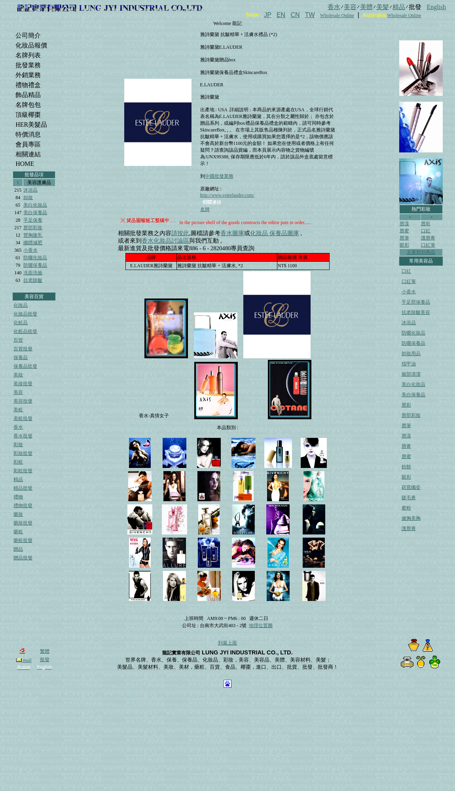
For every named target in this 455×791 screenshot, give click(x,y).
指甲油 (409, 364)
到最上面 (227, 643)
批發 (44, 659)
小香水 (30, 250)
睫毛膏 (409, 497)
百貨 (18, 340)
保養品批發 (25, 366)
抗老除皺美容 (416, 312)
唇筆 (404, 238)
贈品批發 (22, 558)
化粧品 (20, 322)
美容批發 (22, 401)
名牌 (205, 209)
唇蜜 (404, 231)
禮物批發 (22, 505)
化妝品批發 (25, 314)
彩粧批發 (22, 470)
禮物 (18, 497)
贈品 (18, 549)
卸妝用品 (411, 353)
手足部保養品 (416, 302)
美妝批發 (22, 383)
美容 (18, 392)
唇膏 (406, 446)
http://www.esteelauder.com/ (227, 195)
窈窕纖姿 (411, 487)
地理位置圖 (261, 625)
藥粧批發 (22, 540)
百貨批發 (22, 349)
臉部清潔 (411, 374)
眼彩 (404, 245)
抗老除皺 (32, 280)
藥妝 (18, 514)
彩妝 (18, 444)
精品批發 (22, 488)
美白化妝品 (35, 205)
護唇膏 (428, 238)
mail (23, 660)
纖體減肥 (32, 242)
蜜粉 (406, 508)
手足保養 (32, 220)
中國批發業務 (219, 176)
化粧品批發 (25, 331)
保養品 (20, 357)
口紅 (425, 231)
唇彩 (425, 223)
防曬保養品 (35, 265)
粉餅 (406, 467)
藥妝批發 (22, 523)
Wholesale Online (337, 15)
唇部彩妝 (32, 227)
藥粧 (18, 531)
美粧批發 (22, 418)
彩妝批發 (22, 453)
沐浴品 (30, 190)
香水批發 (22, 436)
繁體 (44, 651)
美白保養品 (35, 212)
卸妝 (28, 197)
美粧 (18, 410)
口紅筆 (428, 245)
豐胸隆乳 (32, 235)
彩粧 (18, 462)
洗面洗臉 (32, 273)
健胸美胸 (411, 518)
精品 (18, 479)
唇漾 (404, 223)
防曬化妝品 (35, 257)
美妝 (18, 375)
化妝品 (20, 305)
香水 (18, 427)
